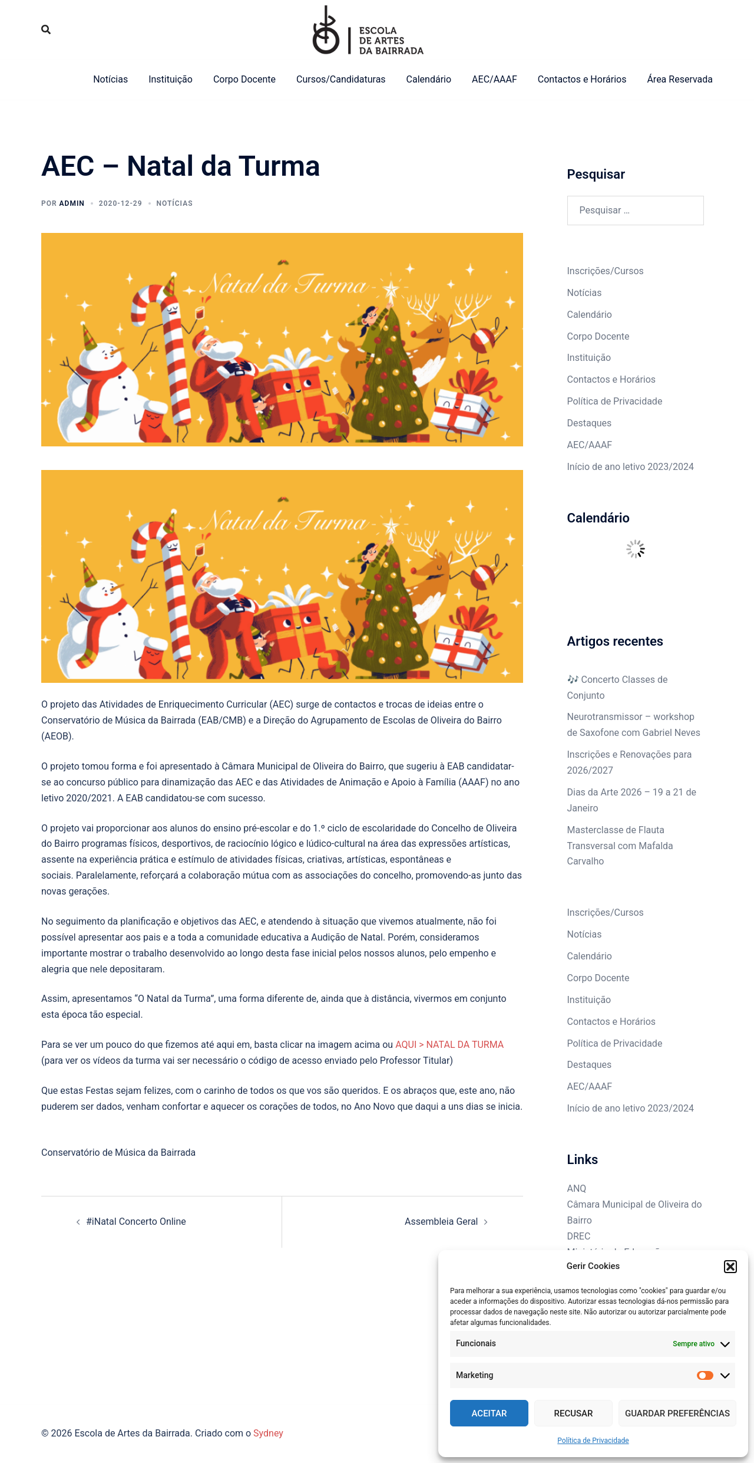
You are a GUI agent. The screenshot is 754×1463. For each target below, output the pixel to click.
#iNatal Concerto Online (136, 1221)
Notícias (110, 79)
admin (72, 203)
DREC (579, 1236)
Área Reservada (680, 79)
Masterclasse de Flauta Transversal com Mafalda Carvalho (620, 845)
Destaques (589, 423)
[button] (730, 1267)
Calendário (429, 79)
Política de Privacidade (593, 1440)
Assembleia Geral (441, 1221)
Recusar (573, 1413)
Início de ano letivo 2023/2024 (630, 466)
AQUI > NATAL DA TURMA (449, 1044)
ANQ (577, 1188)
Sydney (268, 1433)
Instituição (170, 79)
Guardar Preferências (677, 1413)
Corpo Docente (244, 79)
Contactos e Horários (582, 79)
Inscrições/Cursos (605, 271)
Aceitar (489, 1413)
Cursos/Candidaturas (341, 79)
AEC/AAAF (494, 79)
